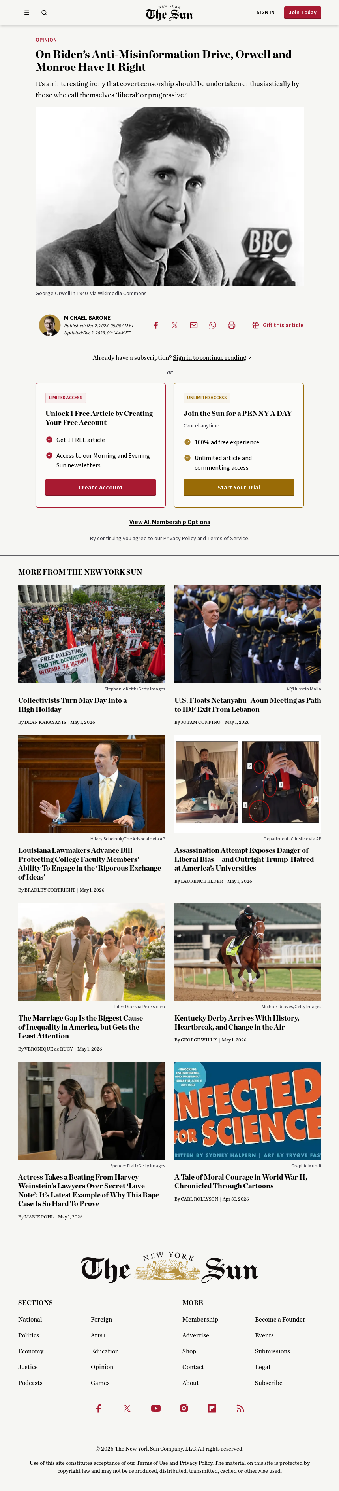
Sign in (266, 13)
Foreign (101, 1319)
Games (100, 1383)
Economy (30, 1351)
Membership (200, 1319)
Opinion (46, 40)
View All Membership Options (169, 522)
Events (264, 1335)
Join (303, 13)
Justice (28, 1367)
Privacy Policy (179, 539)
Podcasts (30, 1383)
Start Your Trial (238, 487)
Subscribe (269, 1383)
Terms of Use (152, 1463)
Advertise (195, 1335)
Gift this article (278, 325)
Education (105, 1351)
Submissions (272, 1351)
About (190, 1383)
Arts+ (98, 1335)
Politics (28, 1335)
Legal (262, 1367)
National (30, 1319)
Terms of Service (227, 539)
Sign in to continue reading (209, 358)
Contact (193, 1367)
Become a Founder (280, 1319)
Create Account (101, 487)
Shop (189, 1351)
